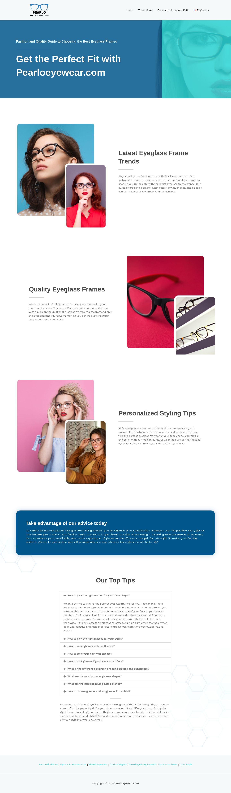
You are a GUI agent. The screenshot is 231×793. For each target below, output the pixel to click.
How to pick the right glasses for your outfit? (95, 638)
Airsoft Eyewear (97, 764)
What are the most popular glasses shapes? (94, 676)
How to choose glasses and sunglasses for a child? (98, 691)
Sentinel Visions (48, 764)
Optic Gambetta (167, 764)
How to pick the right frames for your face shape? (98, 595)
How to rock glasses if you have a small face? (95, 661)
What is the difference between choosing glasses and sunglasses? (108, 668)
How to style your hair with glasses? (89, 653)
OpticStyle (186, 764)
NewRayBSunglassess (142, 764)
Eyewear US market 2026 (172, 10)
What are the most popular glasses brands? (94, 683)
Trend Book (145, 10)
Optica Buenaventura (73, 764)
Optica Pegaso (118, 764)
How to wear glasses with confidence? (91, 646)
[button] (115, 595)
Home (129, 10)
